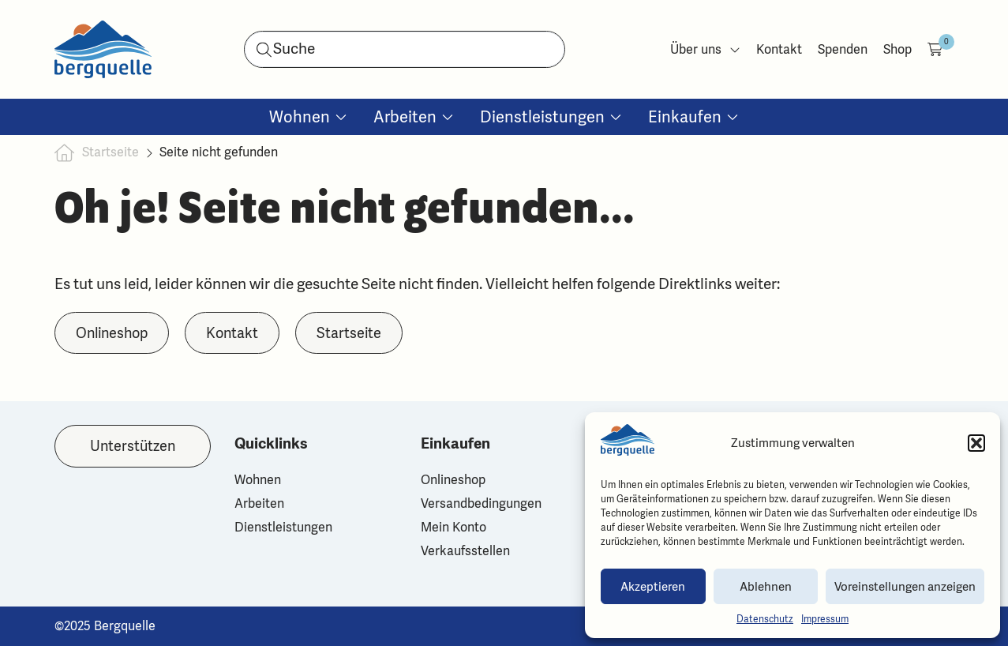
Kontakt (779, 49)
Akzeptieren (652, 587)
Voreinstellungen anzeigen (905, 587)
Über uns (705, 50)
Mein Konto (453, 527)
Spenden (842, 49)
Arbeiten (259, 504)
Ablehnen (766, 587)
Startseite (110, 152)
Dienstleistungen (283, 527)
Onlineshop (453, 480)
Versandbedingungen (481, 504)
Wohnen (257, 480)
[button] (976, 443)
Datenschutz (764, 619)
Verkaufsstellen (465, 551)
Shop (897, 49)
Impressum (825, 619)
